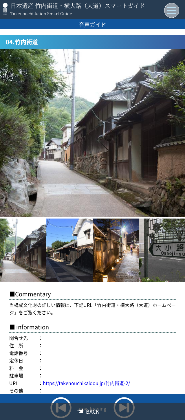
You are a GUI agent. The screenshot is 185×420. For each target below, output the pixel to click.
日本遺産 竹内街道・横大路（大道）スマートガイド (77, 5)
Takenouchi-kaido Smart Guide (41, 13)
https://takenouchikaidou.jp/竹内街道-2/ (86, 382)
